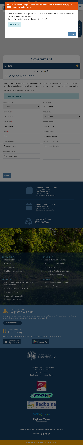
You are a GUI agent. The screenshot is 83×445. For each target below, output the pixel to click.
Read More (14, 24)
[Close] (75, 4)
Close (72, 34)
